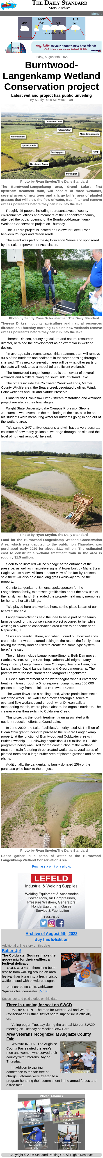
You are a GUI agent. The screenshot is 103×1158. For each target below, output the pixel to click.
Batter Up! (11, 950)
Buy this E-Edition (51, 939)
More (43, 991)
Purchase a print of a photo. (51, 866)
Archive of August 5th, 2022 (52, 933)
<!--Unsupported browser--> (51, 1122)
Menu (97, 13)
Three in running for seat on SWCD (39, 1005)
